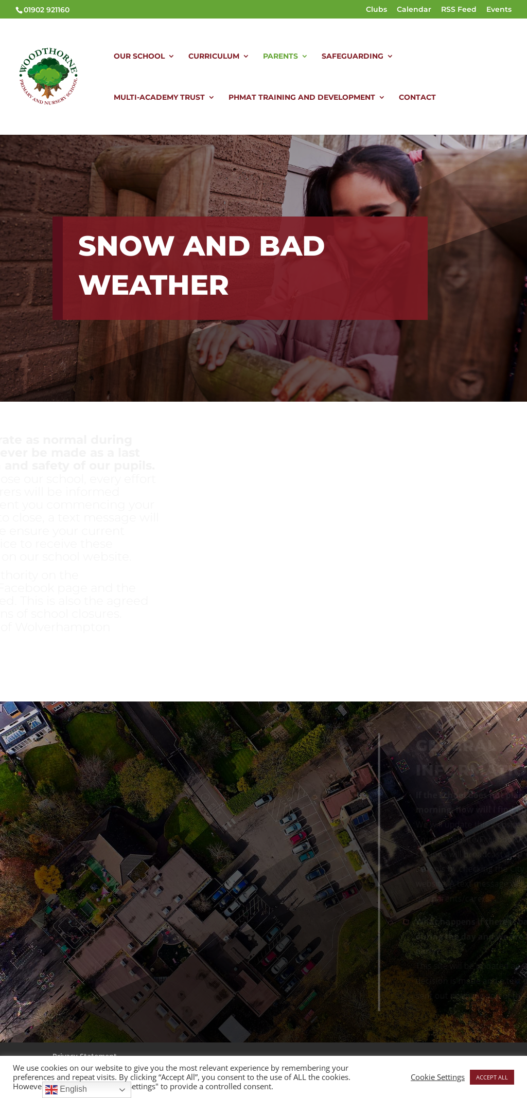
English (66, 1090)
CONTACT (417, 98)
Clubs (376, 10)
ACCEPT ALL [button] (492, 1077)
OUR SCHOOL (139, 56)
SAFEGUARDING (352, 56)
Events (499, 10)
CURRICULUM (213, 56)
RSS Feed (459, 10)
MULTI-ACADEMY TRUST (159, 98)
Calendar (414, 10)
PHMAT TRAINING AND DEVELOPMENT (302, 98)
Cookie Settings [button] (438, 1077)
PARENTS (280, 56)
